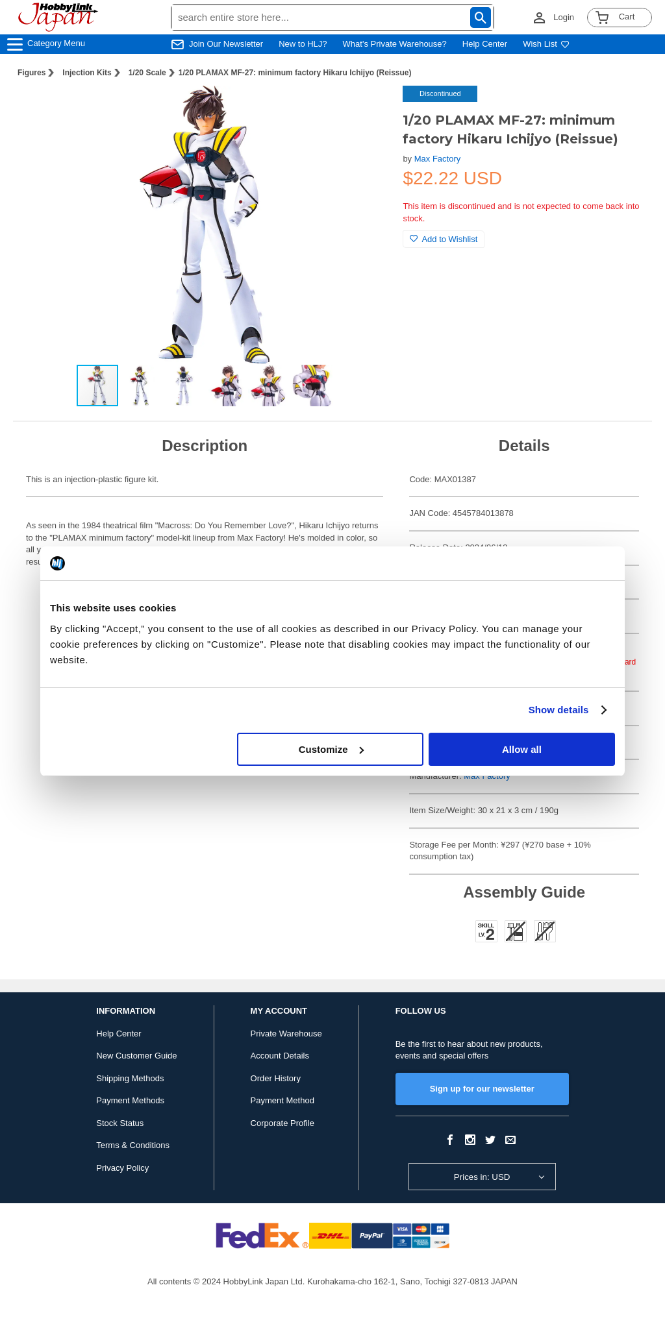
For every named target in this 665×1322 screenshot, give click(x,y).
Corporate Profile (282, 1123)
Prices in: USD (482, 1177)
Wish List (546, 44)
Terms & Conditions (132, 1145)
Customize (331, 749)
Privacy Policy (122, 1168)
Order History (276, 1078)
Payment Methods (130, 1100)
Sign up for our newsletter (482, 1089)
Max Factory (437, 159)
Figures (31, 72)
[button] (366, 109)
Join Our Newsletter (226, 44)
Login (563, 17)
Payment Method (282, 1100)
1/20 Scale (147, 72)
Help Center (484, 44)
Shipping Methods (130, 1078)
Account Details (280, 1055)
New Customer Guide (136, 1055)
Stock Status (120, 1123)
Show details (559, 709)
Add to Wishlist (443, 239)
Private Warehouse (286, 1033)
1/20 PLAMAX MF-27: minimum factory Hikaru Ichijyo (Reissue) (295, 72)
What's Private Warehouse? (395, 44)
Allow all (522, 749)
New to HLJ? (303, 44)
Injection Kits (86, 72)
